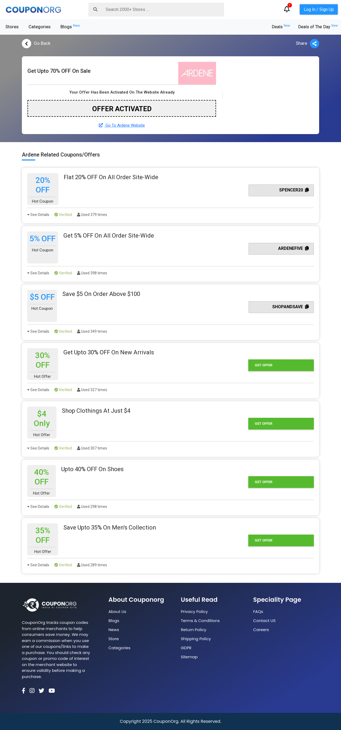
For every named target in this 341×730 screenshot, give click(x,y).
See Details (38, 214)
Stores (12, 26)
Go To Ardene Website (122, 125)
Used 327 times (92, 390)
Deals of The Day (318, 26)
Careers (261, 629)
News (113, 629)
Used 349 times (92, 331)
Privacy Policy (194, 611)
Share (307, 43)
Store (113, 638)
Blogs (70, 26)
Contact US (264, 620)
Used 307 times (92, 448)
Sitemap (189, 657)
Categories (40, 26)
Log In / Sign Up (319, 9)
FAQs (258, 611)
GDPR (186, 648)
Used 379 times (92, 214)
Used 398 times (92, 273)
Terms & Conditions (200, 620)
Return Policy (193, 629)
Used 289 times (92, 565)
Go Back (36, 43)
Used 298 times (92, 506)
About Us (117, 611)
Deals (281, 26)
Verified (63, 214)
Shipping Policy (196, 638)
